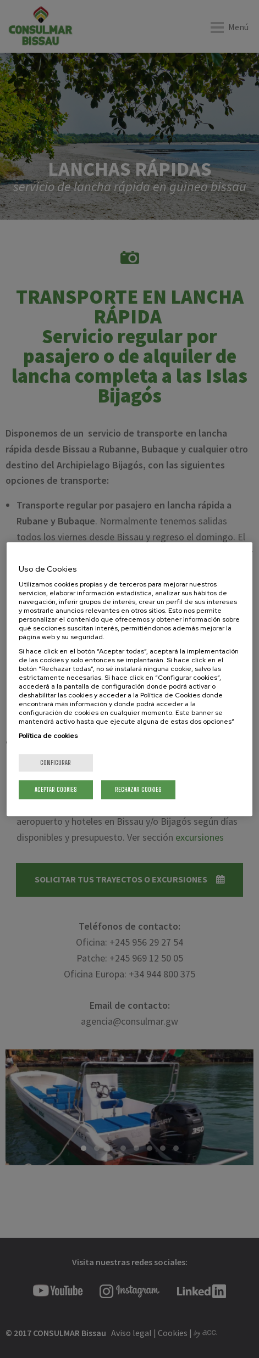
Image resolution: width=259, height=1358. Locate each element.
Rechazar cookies (138, 789)
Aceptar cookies (56, 789)
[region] (129, 679)
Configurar (55, 762)
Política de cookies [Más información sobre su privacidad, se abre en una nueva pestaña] (48, 735)
